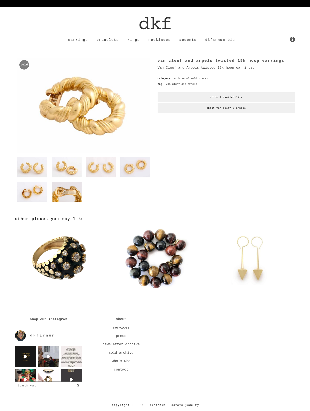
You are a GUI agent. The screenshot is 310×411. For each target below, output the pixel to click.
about (121, 319)
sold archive (121, 353)
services (121, 328)
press (121, 336)
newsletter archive (121, 344)
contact (121, 370)
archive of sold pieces (191, 78)
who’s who (121, 361)
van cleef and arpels (181, 84)
